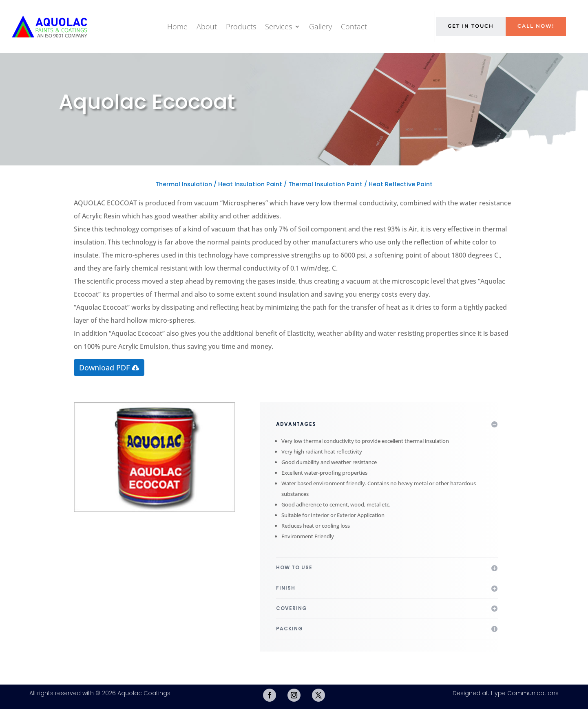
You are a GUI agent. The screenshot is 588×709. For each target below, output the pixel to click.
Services (278, 26)
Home (177, 26)
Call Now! (535, 26)
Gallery (320, 26)
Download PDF (104, 367)
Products (241, 26)
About (207, 26)
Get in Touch (471, 26)
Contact (354, 26)
